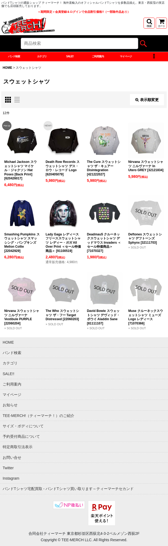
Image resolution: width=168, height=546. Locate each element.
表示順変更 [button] (147, 100)
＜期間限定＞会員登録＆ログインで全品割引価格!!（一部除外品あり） (84, 11)
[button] (149, 23)
